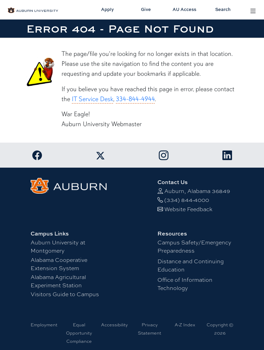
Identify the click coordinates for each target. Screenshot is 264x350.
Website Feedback (188, 209)
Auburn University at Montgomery (58, 246)
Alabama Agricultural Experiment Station (58, 281)
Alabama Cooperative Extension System (59, 264)
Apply (107, 9)
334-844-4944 (135, 99)
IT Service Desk (92, 99)
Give (146, 9)
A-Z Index (185, 325)
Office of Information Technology (184, 284)
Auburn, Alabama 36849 (197, 191)
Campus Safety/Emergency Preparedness (194, 246)
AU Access (184, 9)
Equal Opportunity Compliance (79, 333)
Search (223, 9)
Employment (44, 325)
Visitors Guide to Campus (65, 294)
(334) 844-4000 (186, 200)
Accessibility (114, 325)
